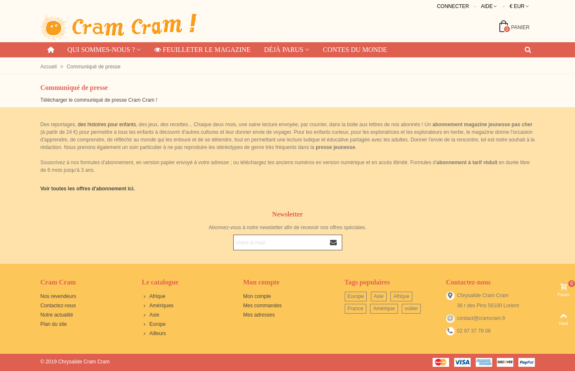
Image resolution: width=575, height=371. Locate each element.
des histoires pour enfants (107, 124)
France (355, 308)
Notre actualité (57, 315)
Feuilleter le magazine (202, 49)
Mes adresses (259, 315)
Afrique (154, 296)
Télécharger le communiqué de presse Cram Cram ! (99, 100)
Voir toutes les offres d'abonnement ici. (88, 189)
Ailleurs (154, 333)
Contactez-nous (58, 306)
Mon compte (257, 296)
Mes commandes (262, 306)
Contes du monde (355, 49)
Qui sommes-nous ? (101, 49)
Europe (154, 324)
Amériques (158, 305)
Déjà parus (283, 49)
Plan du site (54, 324)
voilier (411, 308)
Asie (150, 315)
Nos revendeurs (58, 296)
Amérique (384, 308)
